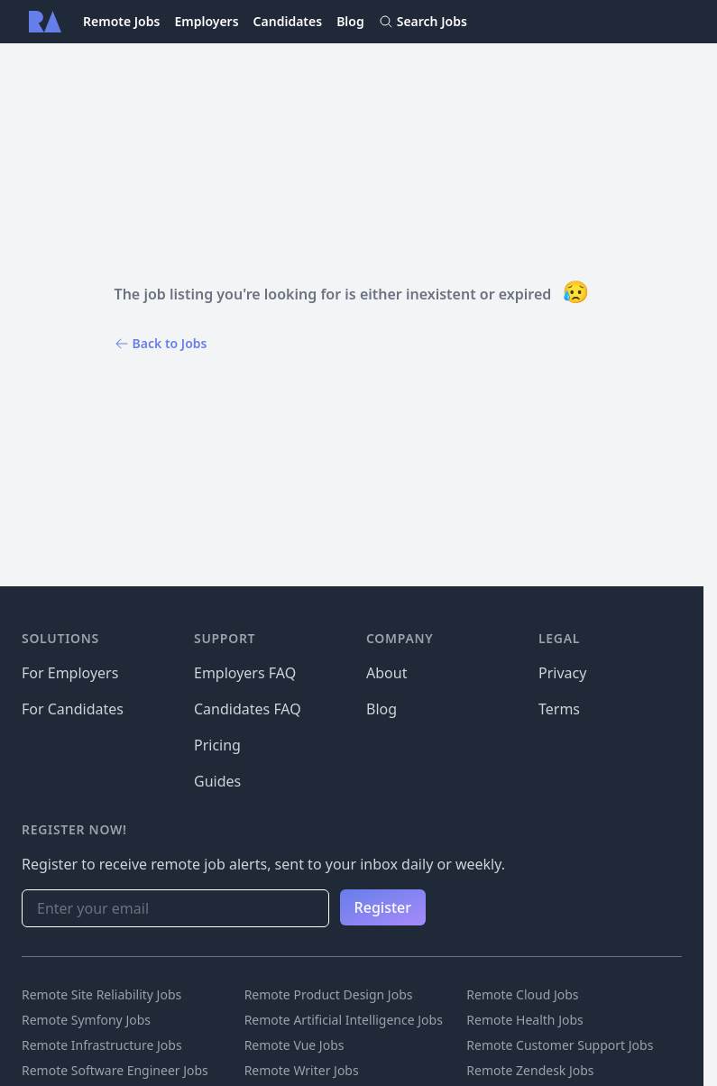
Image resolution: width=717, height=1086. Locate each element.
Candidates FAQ (247, 709)
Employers (206, 21)
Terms (559, 709)
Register (382, 907)
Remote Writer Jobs (301, 1070)
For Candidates (73, 709)
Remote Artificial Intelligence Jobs (343, 1019)
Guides (217, 781)
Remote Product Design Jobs (328, 994)
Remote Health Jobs (524, 1019)
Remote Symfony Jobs (86, 1019)
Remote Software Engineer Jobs (115, 1070)
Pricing (217, 745)
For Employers (70, 673)
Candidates (288, 21)
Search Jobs (423, 21)
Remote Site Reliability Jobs (101, 994)
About (386, 673)
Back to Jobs (161, 343)
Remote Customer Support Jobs (559, 1045)
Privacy (562, 673)
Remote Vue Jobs (294, 1045)
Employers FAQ (245, 673)
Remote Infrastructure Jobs (102, 1045)
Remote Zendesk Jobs (529, 1070)
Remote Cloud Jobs (522, 994)
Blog (350, 21)
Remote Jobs (121, 21)
